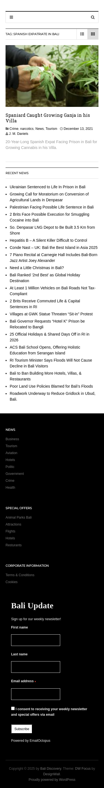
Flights (10, 531)
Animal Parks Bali (19, 517)
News (39, 129)
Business (12, 439)
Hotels (10, 460)
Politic (10, 467)
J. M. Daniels (18, 134)
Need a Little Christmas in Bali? (37, 268)
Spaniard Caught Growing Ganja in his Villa (48, 117)
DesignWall (51, 774)
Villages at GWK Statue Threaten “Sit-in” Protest (51, 314)
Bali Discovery (50, 769)
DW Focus (83, 769)
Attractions (13, 524)
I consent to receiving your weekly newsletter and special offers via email (49, 712)
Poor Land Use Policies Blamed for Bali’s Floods (51, 386)
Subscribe (21, 729)
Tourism (51, 129)
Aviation (11, 453)
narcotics (27, 129)
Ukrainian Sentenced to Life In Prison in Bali (48, 187)
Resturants (14, 545)
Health (10, 488)
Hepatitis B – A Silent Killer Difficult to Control (48, 240)
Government (15, 474)
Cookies (11, 582)
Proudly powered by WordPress (52, 780)
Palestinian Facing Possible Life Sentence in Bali (52, 207)
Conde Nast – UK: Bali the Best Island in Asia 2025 (54, 247)
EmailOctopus (40, 741)
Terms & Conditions (20, 575)
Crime (13, 129)
